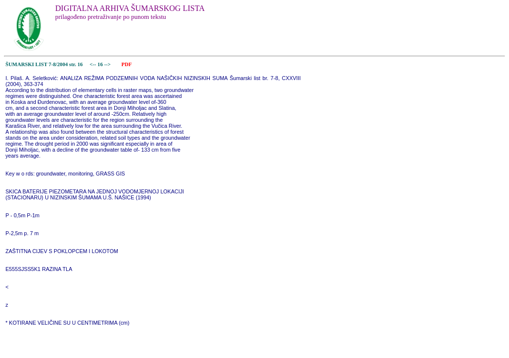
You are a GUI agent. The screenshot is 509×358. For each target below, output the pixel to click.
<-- (93, 64)
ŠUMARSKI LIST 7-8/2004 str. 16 (44, 64)
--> (108, 64)
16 (100, 64)
